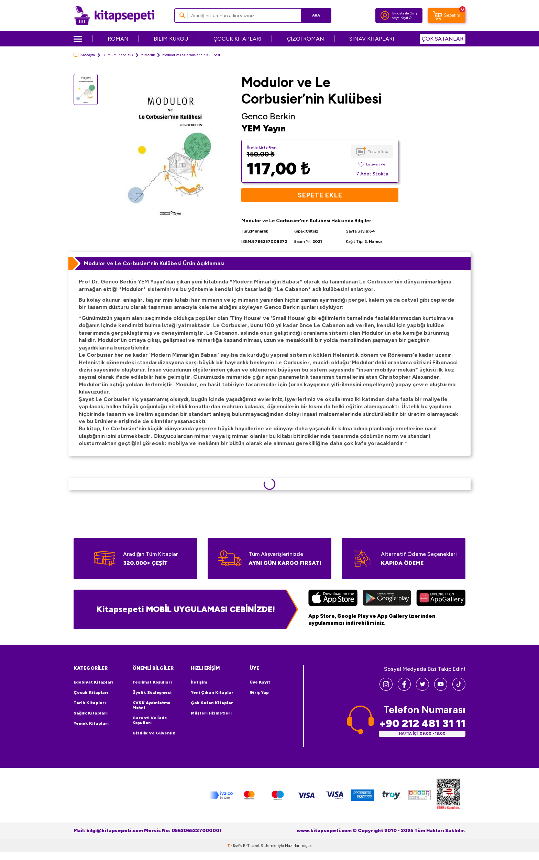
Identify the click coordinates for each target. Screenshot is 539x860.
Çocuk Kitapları (91, 692)
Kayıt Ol (406, 17)
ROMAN (118, 38)
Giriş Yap (259, 692)
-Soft (235, 845)
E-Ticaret (251, 845)
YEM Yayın (263, 128)
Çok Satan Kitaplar (212, 702)
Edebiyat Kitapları (93, 682)
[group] (169, 154)
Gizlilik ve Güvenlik (153, 733)
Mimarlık (148, 55)
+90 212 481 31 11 (422, 723)
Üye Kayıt (260, 682)
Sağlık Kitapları (91, 713)
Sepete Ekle (320, 195)
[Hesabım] (385, 15)
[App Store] (333, 599)
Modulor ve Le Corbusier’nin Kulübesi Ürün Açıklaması (154, 263)
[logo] (114, 15)
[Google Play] (387, 599)
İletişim (199, 682)
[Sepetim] (446, 15)
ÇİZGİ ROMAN (305, 38)
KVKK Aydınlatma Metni (151, 705)
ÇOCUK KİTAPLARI (237, 38)
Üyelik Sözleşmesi (152, 692)
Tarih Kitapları (90, 702)
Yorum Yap (378, 151)
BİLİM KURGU (171, 38)
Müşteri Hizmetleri (211, 713)
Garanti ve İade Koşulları (149, 720)
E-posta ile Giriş (404, 13)
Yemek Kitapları (91, 723)
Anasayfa (84, 55)
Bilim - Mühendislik (117, 55)
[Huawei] (440, 599)
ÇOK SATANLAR (442, 38)
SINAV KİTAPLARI (371, 38)
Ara (316, 15)
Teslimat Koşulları (152, 682)
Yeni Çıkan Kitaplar (212, 692)
